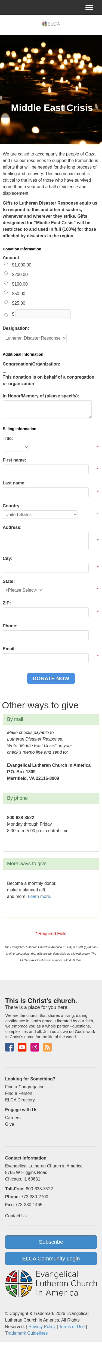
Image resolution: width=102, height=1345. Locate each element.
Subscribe (51, 1242)
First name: (14, 460)
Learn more (39, 896)
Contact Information (26, 1158)
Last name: (14, 483)
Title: (8, 438)
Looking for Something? (30, 1079)
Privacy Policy (42, 1326)
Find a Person (18, 1093)
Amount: (12, 257)
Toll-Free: (15, 1189)
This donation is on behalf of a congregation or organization (48, 380)
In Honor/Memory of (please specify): (41, 396)
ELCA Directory (20, 1100)
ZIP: (7, 603)
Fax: (9, 1204)
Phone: (10, 626)
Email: (9, 648)
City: (8, 558)
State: (9, 581)
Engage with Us (21, 1109)
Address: (12, 527)
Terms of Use (72, 1326)
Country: (12, 506)
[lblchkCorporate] (4, 371)
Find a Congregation (25, 1087)
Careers (13, 1117)
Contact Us (16, 1216)
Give (9, 1124)
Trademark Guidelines (26, 1333)
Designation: (16, 328)
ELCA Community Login (51, 1259)
